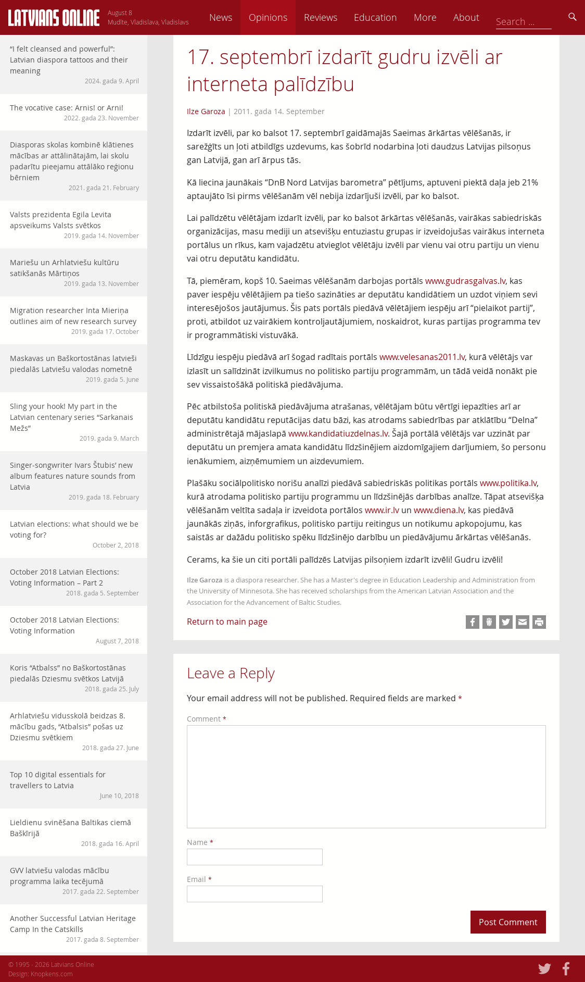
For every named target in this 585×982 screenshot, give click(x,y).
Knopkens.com (52, 973)
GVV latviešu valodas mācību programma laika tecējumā (74, 880)
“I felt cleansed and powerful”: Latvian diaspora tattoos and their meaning (74, 64)
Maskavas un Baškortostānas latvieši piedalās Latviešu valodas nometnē (74, 368)
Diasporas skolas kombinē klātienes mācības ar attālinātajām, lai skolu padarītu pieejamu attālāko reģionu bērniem (74, 166)
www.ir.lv (382, 510)
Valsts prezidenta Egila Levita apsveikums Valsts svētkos (74, 224)
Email (199, 879)
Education (447, 17)
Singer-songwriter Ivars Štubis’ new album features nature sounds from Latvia (74, 481)
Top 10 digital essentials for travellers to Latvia (74, 784)
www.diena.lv (439, 510)
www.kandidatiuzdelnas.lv (338, 433)
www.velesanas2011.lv (422, 357)
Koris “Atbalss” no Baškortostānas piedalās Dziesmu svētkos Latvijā (74, 678)
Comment (206, 719)
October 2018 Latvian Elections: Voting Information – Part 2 (74, 582)
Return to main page (227, 621)
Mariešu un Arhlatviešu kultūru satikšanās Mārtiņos (74, 272)
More (497, 17)
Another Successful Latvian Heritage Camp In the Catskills (74, 928)
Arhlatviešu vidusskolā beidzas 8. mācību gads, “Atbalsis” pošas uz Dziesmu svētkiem (74, 731)
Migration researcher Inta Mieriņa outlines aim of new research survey (74, 320)
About (539, 17)
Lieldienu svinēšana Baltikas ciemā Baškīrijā (74, 832)
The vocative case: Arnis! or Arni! (74, 112)
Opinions (340, 17)
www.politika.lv (508, 483)
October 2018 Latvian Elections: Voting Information (74, 630)
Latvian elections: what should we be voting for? (74, 534)
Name (200, 842)
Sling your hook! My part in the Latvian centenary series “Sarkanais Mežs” (74, 422)
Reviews (393, 17)
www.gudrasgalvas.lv (465, 281)
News (293, 17)
